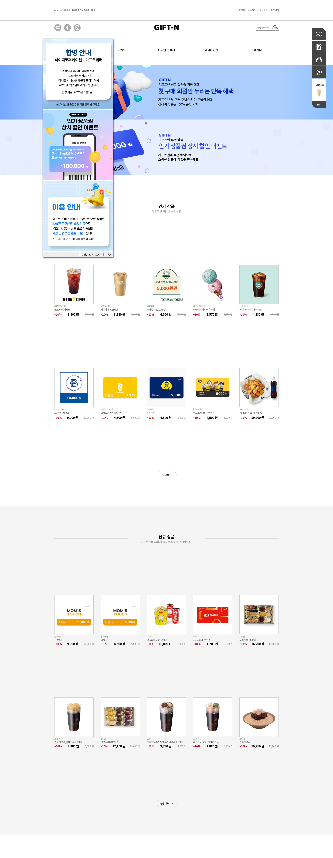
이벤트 (122, 50)
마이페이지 (211, 50)
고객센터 (275, 10)
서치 (276, 27)
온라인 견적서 (166, 50)
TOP (319, 104)
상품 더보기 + (166, 474)
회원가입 (252, 10)
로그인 (242, 10)
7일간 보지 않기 (89, 255)
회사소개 (263, 10)
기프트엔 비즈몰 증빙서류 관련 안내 (78, 10)
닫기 (107, 255)
